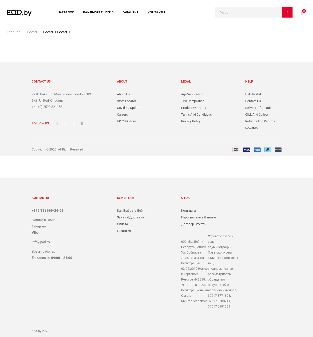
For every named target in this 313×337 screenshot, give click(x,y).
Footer (32, 32)
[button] (302, 12)
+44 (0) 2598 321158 (47, 107)
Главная (13, 32)
